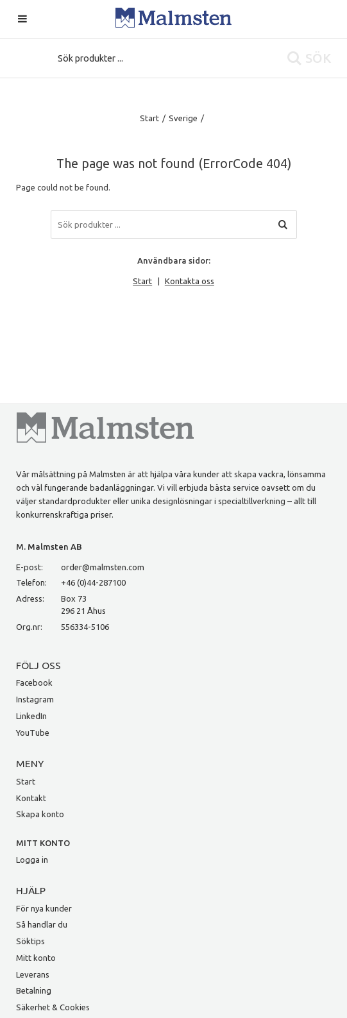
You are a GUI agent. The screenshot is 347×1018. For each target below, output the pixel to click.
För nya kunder (44, 908)
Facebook (34, 682)
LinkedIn (31, 715)
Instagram (35, 699)
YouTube (32, 732)
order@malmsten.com (102, 567)
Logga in (32, 859)
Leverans (32, 974)
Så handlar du (41, 924)
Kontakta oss (189, 280)
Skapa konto (40, 814)
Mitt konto (36, 957)
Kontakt (31, 797)
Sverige (183, 118)
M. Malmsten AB (49, 546)
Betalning (33, 990)
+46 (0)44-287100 (93, 582)
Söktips (30, 941)
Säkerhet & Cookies (53, 1007)
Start (149, 118)
